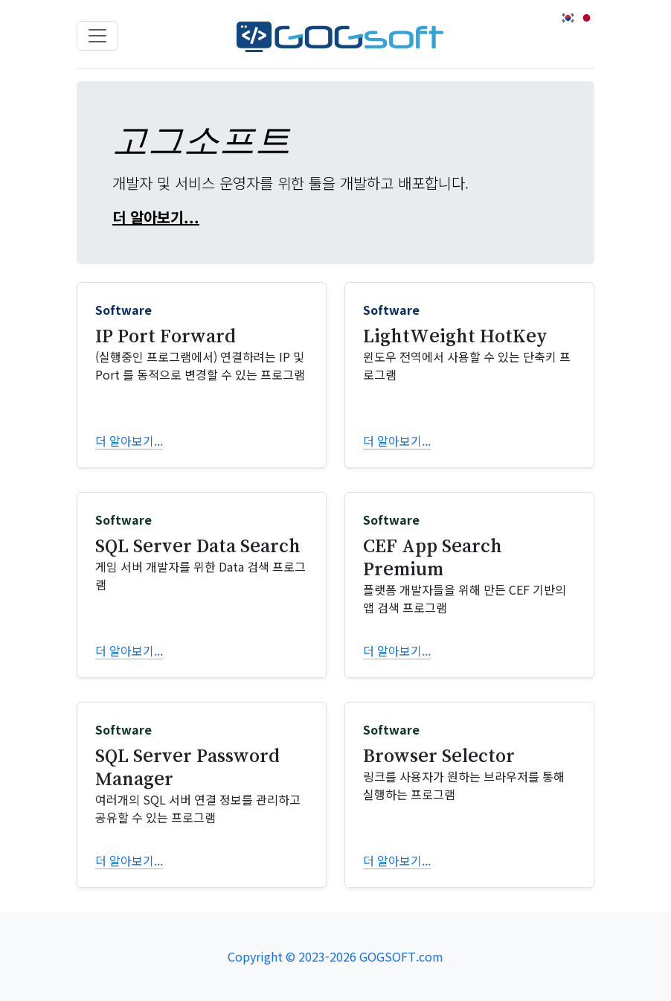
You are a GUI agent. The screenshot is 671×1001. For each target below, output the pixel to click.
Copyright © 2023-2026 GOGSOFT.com (335, 956)
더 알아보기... (155, 217)
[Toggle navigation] (97, 36)
